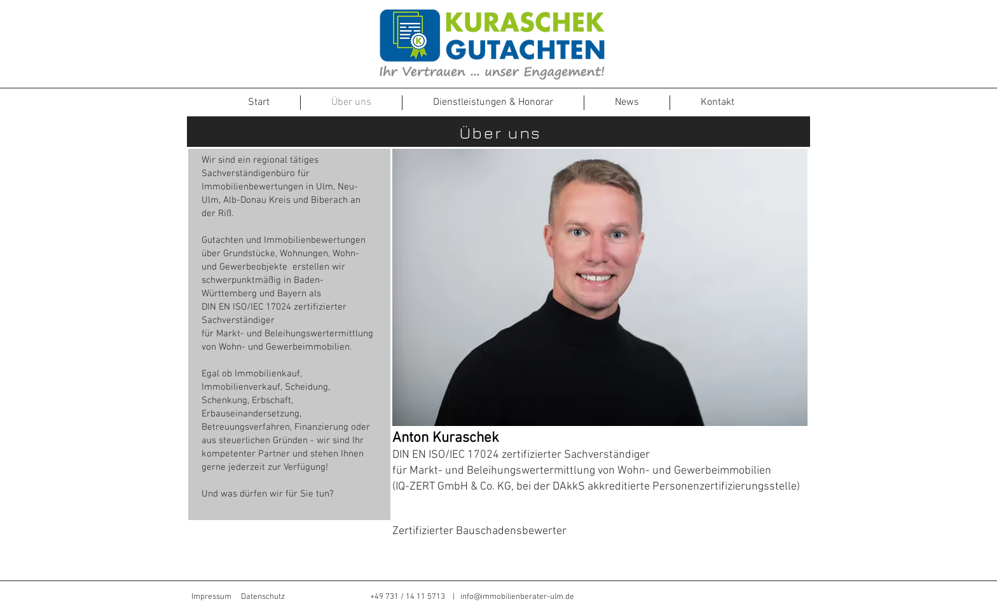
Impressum (211, 597)
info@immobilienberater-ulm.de (517, 597)
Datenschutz (263, 597)
